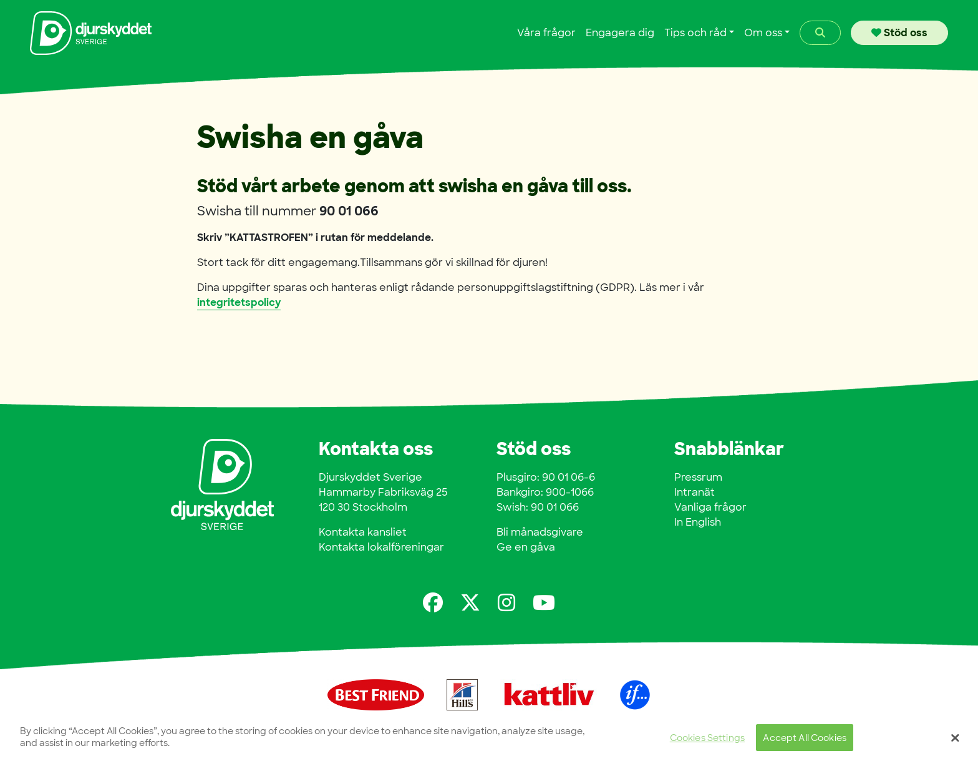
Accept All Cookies (804, 743)
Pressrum (698, 477)
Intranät (694, 492)
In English (697, 522)
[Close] (955, 743)
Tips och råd (695, 32)
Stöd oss (899, 32)
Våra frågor (546, 32)
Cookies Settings (707, 743)
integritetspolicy (239, 302)
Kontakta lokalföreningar (381, 547)
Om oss (763, 32)
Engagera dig (620, 32)
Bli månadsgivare (539, 532)
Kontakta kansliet (363, 532)
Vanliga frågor (710, 507)
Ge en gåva (525, 547)
